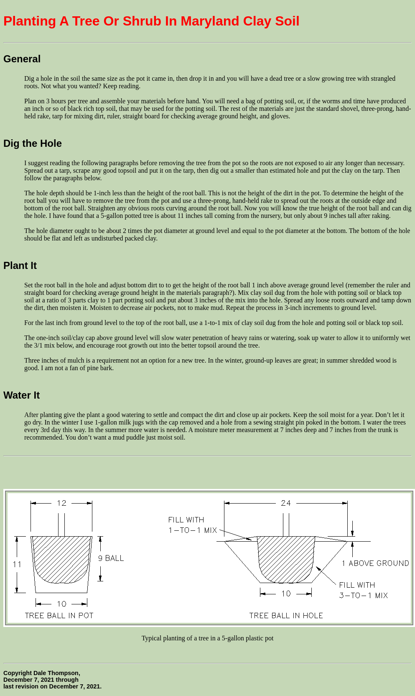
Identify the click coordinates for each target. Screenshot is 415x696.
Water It (21, 395)
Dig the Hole (32, 143)
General (22, 58)
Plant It (20, 265)
